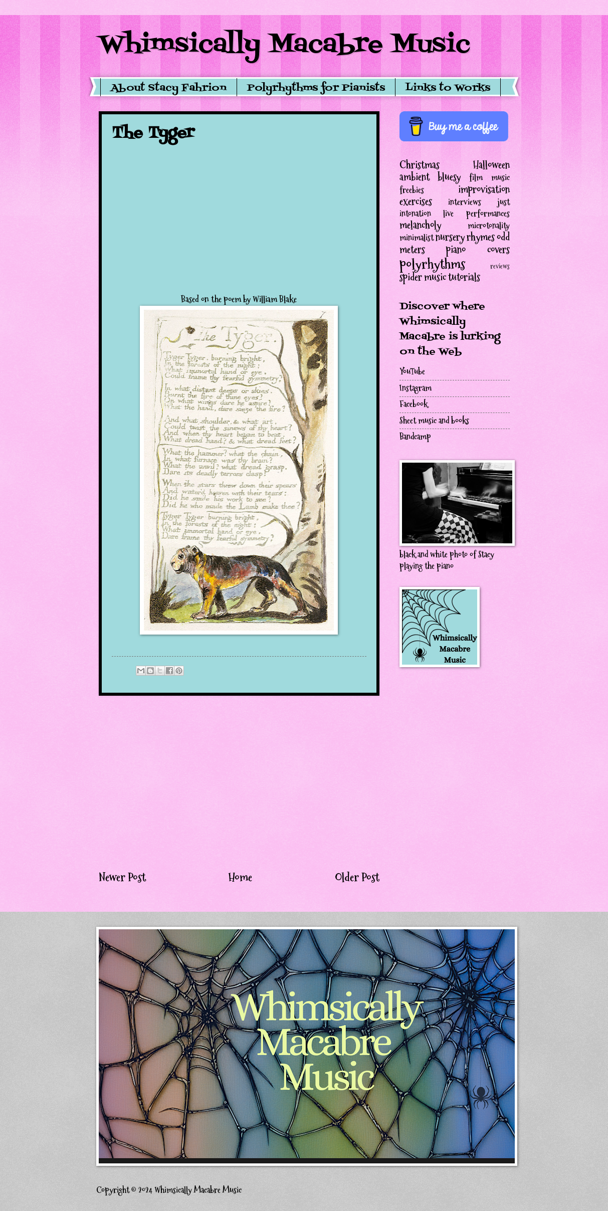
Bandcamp (415, 437)
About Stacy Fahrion (169, 88)
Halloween (491, 165)
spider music (422, 277)
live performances (476, 214)
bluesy (449, 177)
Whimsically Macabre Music (284, 45)
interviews (464, 202)
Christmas (419, 165)
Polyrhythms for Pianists (316, 88)
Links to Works (448, 88)
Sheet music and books (434, 421)
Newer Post (122, 877)
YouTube (412, 371)
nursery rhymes (465, 237)
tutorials (464, 277)
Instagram (415, 388)
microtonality (489, 226)
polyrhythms (432, 264)
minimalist (416, 238)
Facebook (413, 404)
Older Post (357, 877)
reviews (500, 266)
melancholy (420, 225)
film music (489, 177)
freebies (411, 190)
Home (240, 877)
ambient (414, 177)
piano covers (478, 250)
